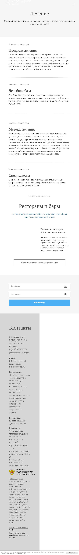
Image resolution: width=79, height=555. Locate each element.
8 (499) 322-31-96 (18, 340)
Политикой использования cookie (16, 553)
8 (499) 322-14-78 (18, 349)
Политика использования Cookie (18, 529)
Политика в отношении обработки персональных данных (19, 535)
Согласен (72, 553)
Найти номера (52, 303)
